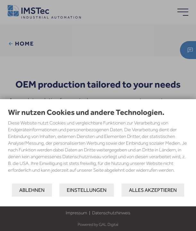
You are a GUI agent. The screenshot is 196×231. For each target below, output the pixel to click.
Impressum (76, 213)
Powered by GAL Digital (98, 224)
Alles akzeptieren (153, 190)
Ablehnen (32, 190)
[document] (98, 145)
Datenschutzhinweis (111, 213)
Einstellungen (87, 190)
